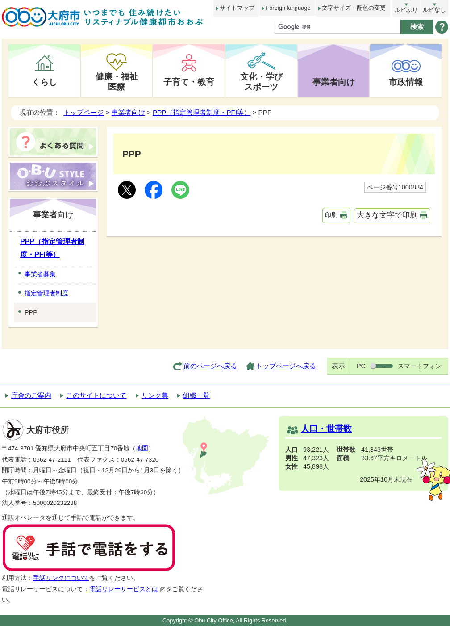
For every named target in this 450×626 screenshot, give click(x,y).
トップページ (83, 112)
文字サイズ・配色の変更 (354, 7)
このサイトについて (96, 395)
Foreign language (288, 7)
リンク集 (155, 395)
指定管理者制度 (46, 293)
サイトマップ (237, 7)
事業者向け (333, 82)
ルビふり (406, 9)
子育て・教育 (188, 82)
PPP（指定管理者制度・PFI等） (201, 112)
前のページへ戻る (210, 366)
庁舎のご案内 (31, 395)
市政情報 (406, 82)
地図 (142, 448)
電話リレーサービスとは (127, 589)
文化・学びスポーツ (261, 81)
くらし (44, 82)
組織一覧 (196, 395)
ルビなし (434, 9)
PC (361, 366)
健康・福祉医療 (117, 81)
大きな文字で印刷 (387, 215)
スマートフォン (420, 366)
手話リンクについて (61, 578)
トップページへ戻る (286, 366)
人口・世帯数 (326, 428)
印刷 (331, 214)
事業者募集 (40, 273)
